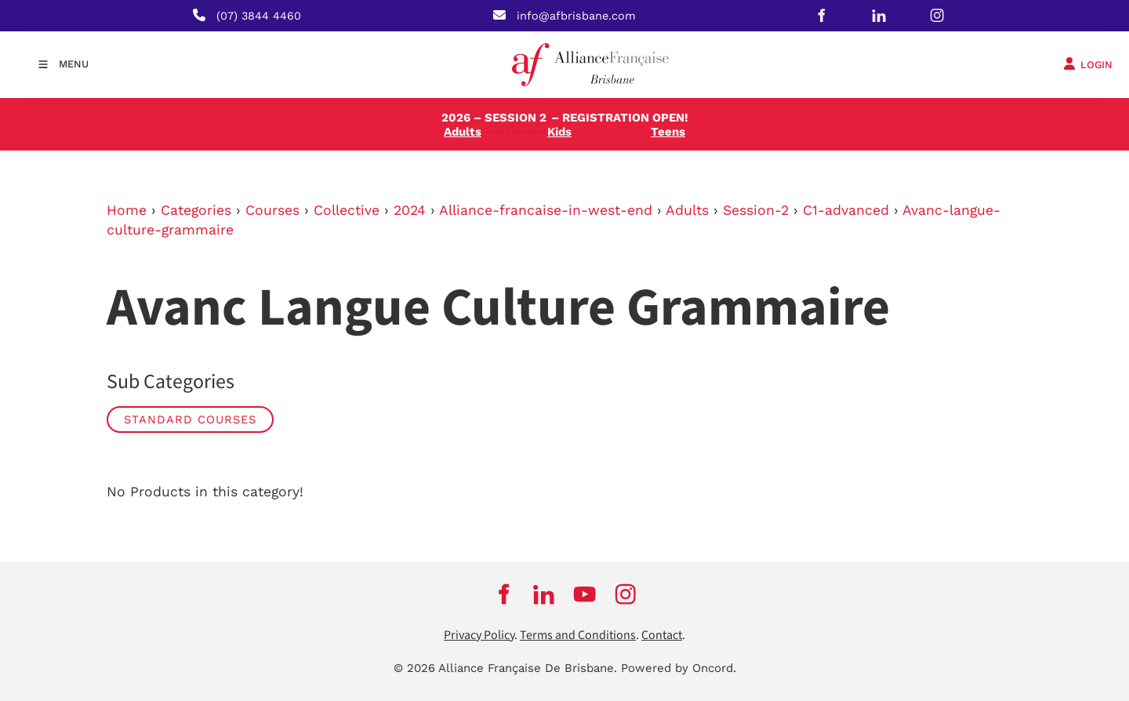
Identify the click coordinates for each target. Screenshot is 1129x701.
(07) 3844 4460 (258, 15)
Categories (196, 210)
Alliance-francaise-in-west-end (545, 210)
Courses (272, 210)
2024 (410, 210)
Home (127, 210)
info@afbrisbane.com (576, 15)
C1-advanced (846, 210)
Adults (687, 210)
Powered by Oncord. (678, 668)
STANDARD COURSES (190, 419)
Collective (346, 210)
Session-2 (756, 210)
